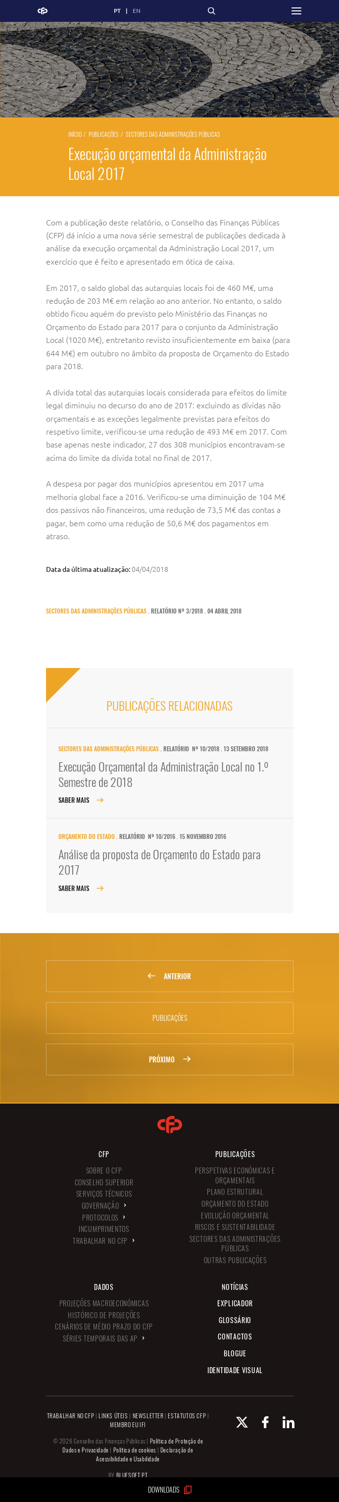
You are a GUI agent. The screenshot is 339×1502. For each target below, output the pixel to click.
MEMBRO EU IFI (128, 1424)
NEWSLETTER (148, 1415)
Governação (100, 1205)
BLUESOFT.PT (132, 1475)
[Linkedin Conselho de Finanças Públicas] (283, 1422)
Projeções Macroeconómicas (104, 1303)
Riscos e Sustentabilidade (235, 1227)
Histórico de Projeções (104, 1315)
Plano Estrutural (235, 1191)
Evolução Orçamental (235, 1215)
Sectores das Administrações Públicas (173, 134)
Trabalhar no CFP (100, 1240)
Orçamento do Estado (86, 836)
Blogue (235, 1353)
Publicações (104, 134)
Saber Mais (80, 800)
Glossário (235, 1320)
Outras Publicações (235, 1260)
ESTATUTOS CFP (187, 1415)
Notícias (235, 1286)
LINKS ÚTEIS (113, 1415)
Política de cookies (134, 1450)
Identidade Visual (235, 1370)
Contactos (235, 1336)
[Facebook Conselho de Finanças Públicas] (259, 1422)
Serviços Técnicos (104, 1193)
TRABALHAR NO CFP (71, 1415)
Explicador (235, 1303)
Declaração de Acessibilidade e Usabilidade (145, 1454)
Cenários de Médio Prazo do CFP (104, 1326)
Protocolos (100, 1217)
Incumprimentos (104, 1229)
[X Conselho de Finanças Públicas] (236, 1422)
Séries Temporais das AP (100, 1338)
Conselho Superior (104, 1182)
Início (75, 134)
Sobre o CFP (104, 1170)
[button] (296, 10)
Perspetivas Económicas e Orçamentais (235, 1175)
